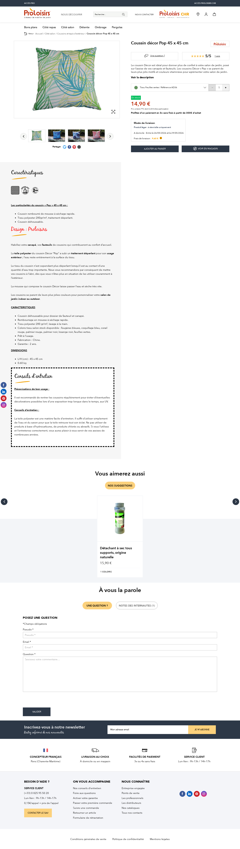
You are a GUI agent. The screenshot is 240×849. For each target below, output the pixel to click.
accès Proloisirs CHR (205, 3)
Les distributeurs (131, 802)
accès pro (29, 3)
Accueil (39, 33)
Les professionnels (132, 798)
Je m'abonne (202, 729)
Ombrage (100, 27)
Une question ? (157, 55)
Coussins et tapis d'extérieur (71, 33)
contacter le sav (38, 813)
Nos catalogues (131, 807)
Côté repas (49, 27)
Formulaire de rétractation (88, 817)
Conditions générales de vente (88, 839)
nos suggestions (120, 485)
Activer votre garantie (85, 798)
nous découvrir (71, 15)
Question (29, 654)
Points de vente (131, 793)
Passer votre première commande (92, 802)
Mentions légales (160, 839)
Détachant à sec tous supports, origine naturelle (116, 552)
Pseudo (28, 629)
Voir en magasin (205, 148)
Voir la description (142, 77)
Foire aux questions (84, 793)
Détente (85, 27)
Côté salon (67, 27)
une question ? (97, 605)
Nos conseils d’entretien (87, 788)
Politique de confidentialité (128, 839)
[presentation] (48, 700)
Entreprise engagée (133, 788)
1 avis (217, 56)
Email (27, 642)
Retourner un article (84, 812)
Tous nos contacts (132, 812)
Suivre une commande (86, 807)
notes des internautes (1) (137, 605)
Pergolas (117, 27)
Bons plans (30, 27)
